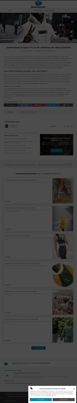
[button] (74, 388)
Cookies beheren (63, 399)
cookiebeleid (48, 395)
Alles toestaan (40, 399)
